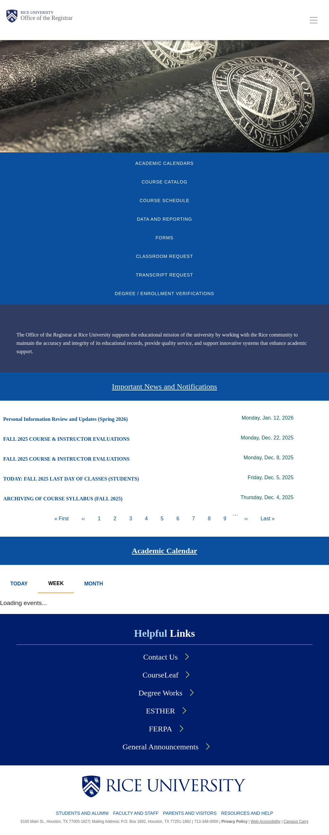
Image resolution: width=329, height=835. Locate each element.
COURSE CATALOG (165, 181)
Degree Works (160, 693)
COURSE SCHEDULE (164, 200)
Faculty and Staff (136, 813)
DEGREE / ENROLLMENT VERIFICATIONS (164, 293)
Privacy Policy (234, 821)
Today (19, 583)
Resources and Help (247, 813)
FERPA (160, 729)
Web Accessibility (265, 821)
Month (93, 583)
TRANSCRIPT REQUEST (164, 274)
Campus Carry (296, 821)
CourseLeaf (161, 675)
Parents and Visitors (190, 813)
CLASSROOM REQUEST (164, 256)
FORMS (164, 237)
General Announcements (160, 747)
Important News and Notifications (164, 386)
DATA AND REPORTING (164, 219)
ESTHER (160, 711)
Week (56, 583)
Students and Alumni (82, 813)
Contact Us (160, 657)
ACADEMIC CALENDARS (164, 163)
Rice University (37, 12)
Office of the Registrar (47, 18)
